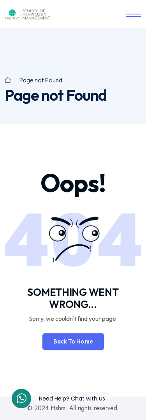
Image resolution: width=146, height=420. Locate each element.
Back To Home (73, 341)
